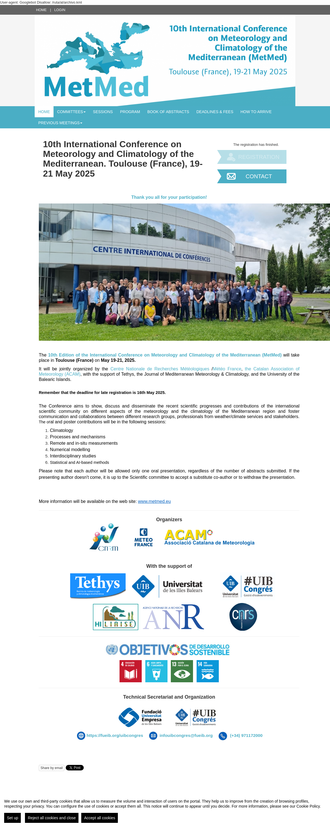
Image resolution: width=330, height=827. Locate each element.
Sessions (103, 112)
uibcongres (132, 735)
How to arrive (255, 112)
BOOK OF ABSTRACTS (168, 112)
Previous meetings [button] (60, 123)
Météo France (227, 369)
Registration (259, 157)
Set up (12, 818)
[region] (165, 808)
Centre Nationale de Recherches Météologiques (159, 369)
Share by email (51, 768)
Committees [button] (71, 112)
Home (41, 10)
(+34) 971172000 (246, 735)
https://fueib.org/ (103, 735)
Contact (259, 176)
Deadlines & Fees (214, 112)
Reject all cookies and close (52, 818)
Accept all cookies (99, 818)
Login (59, 10)
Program (130, 112)
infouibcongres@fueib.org (186, 735)
